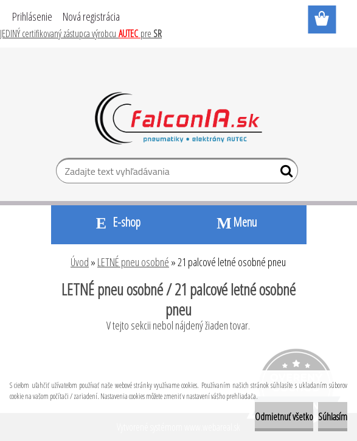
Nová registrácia (91, 16)
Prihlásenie (32, 16)
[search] (283, 174)
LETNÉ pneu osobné (133, 262)
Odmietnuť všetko (284, 416)
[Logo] (178, 118)
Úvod (80, 262)
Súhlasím (332, 416)
